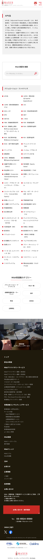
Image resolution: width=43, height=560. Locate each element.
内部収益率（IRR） (10, 227)
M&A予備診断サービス (13, 414)
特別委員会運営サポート (11, 379)
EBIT (24, 115)
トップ (6, 357)
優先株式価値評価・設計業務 (13, 392)
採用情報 (7, 484)
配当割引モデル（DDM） (31, 231)
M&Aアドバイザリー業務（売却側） (15, 374)
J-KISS (25, 119)
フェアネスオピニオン (30, 241)
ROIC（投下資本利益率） (12, 144)
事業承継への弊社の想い (11, 409)
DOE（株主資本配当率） (30, 111)
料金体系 (7, 427)
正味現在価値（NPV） (30, 204)
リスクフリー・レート (30, 257)
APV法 (6, 96)
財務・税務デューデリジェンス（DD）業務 (17, 394)
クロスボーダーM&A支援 (11, 382)
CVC (24, 105)
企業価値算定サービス (12, 419)
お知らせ (7, 466)
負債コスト (7, 244)
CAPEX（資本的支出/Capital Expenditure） (28, 98)
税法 (11, 301)
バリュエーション (9, 234)
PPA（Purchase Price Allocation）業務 (17, 397)
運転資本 (7, 154)
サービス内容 (8, 412)
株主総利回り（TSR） (30, 170)
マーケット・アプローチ (30, 251)
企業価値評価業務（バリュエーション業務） (17, 387)
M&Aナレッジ (9, 449)
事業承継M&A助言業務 (13, 417)
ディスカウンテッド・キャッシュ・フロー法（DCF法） (11, 220)
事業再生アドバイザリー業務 (13, 399)
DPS (5, 115)
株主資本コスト (9, 170)
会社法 (31, 301)
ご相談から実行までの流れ (12, 424)
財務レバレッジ (9, 200)
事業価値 (26, 208)
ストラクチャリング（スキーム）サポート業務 (18, 384)
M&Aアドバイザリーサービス (14, 367)
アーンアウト (8, 150)
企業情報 (7, 472)
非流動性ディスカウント (11, 241)
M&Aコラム (7, 453)
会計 (31, 293)
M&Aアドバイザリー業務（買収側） (15, 372)
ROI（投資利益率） (29, 137)
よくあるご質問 (9, 432)
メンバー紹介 (8, 479)
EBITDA (6, 119)
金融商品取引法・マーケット (11, 293)
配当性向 (7, 231)
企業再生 (11, 308)
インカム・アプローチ (30, 150)
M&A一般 (31, 286)
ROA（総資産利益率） (30, 126)
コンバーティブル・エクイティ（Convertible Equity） (11, 194)
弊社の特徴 (8, 362)
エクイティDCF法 (28, 154)
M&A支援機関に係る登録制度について (17, 547)
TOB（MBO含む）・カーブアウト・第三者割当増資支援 (21, 377)
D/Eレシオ (7, 111)
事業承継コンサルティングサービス (16, 405)
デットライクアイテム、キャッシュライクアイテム (30, 220)
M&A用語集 (7, 456)
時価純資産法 (8, 208)
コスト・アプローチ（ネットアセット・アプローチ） (11, 185)
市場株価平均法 (28, 200)
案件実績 (7, 444)
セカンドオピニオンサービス (14, 422)
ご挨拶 (6, 476)
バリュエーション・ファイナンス (11, 285)
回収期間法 (26, 158)
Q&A (6, 461)
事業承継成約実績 (9, 429)
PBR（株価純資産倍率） (11, 122)
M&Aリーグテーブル (10, 441)
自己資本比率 (8, 212)
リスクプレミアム (9, 263)
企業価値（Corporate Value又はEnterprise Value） (11, 176)
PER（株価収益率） (29, 122)
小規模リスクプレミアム (11, 204)
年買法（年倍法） (28, 227)
